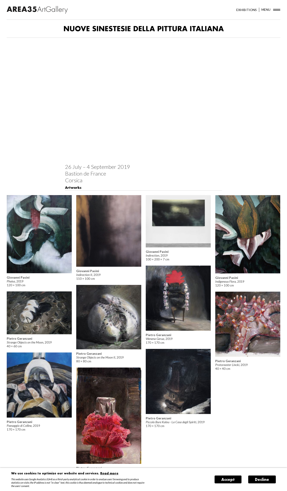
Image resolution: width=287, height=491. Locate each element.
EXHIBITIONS (246, 10)
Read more (109, 473)
